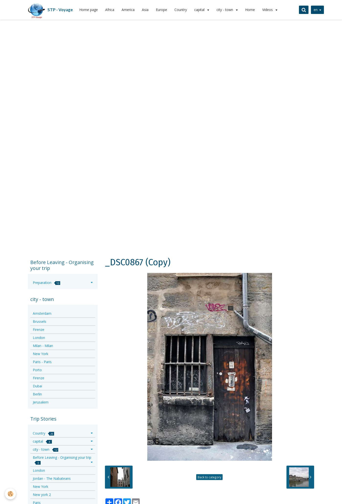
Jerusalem (40, 402)
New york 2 (42, 494)
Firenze (38, 329)
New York (40, 353)
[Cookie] (10, 493)
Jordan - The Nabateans (52, 478)
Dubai (37, 386)
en (316, 9)
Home (250, 9)
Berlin (37, 394)
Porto (37, 370)
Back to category (209, 477)
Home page (88, 9)
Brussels (39, 321)
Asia (145, 9)
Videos (268, 9)
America (128, 9)
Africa (109, 9)
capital (199, 9)
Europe (161, 9)
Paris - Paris (42, 361)
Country (180, 9)
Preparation (46, 282)
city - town (225, 9)
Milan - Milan (43, 345)
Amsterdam (42, 313)
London (39, 337)
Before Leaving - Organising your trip (62, 460)
